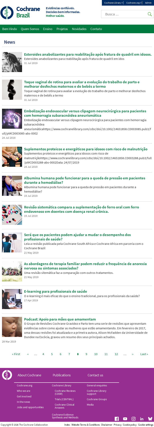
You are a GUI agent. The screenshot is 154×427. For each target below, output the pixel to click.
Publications (62, 375)
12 (117, 354)
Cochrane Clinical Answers (64, 406)
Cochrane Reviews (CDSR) (65, 392)
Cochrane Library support (96, 392)
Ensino (47, 29)
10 (96, 354)
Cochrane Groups (97, 399)
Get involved (24, 396)
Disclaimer (106, 424)
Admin (148, 2)
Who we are (23, 391)
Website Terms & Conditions (86, 424)
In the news (23, 402)
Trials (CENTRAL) (64, 399)
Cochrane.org (132, 2)
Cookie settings (145, 424)
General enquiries (97, 385)
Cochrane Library (112, 2)
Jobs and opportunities (30, 407)
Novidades (79, 29)
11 (106, 354)
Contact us (95, 375)
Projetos (62, 29)
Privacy (117, 424)
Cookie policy (129, 424)
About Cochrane (29, 375)
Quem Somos (30, 29)
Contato (96, 29)
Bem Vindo (9, 29)
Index (67, 424)
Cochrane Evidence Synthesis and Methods (65, 416)
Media (90, 404)
